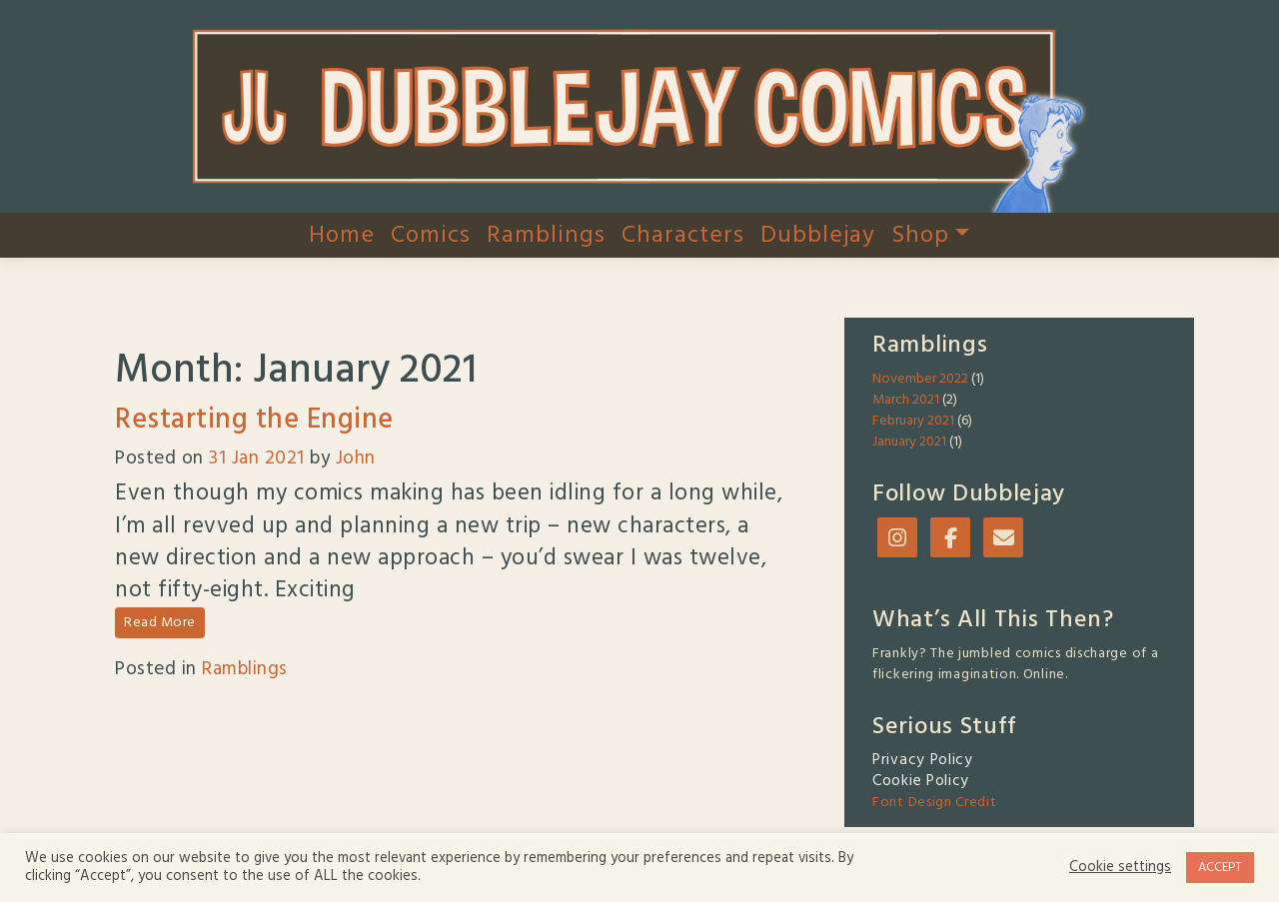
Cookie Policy (920, 781)
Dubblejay (817, 236)
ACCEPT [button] (1220, 867)
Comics (431, 236)
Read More (160, 622)
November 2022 (920, 379)
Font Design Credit (934, 802)
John (356, 458)
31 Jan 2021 (257, 458)
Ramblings (546, 236)
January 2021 (909, 442)
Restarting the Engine (254, 420)
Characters (683, 236)
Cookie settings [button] (1120, 868)
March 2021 (905, 400)
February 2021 (913, 421)
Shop (930, 236)
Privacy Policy (922, 760)
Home (342, 236)
